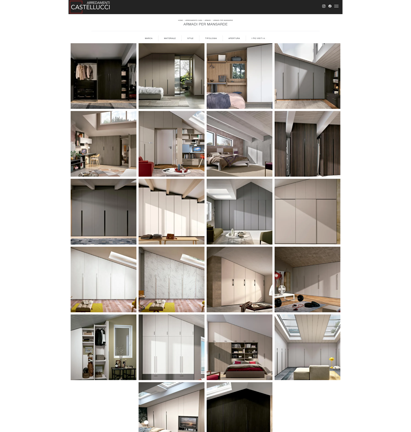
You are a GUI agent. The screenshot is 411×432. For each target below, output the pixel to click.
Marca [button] (149, 38)
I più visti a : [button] (259, 38)
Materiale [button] (170, 38)
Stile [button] (190, 38)
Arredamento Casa (193, 20)
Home (180, 20)
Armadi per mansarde (223, 20)
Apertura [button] (234, 38)
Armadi (208, 20)
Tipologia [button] (211, 38)
